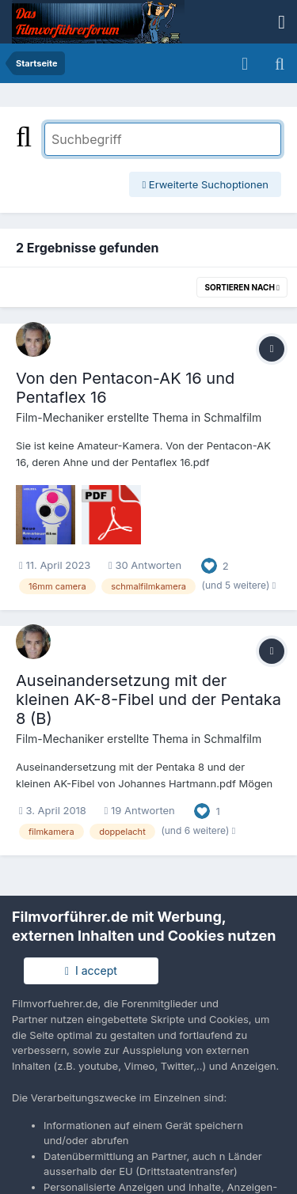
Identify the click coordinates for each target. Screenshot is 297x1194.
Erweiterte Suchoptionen (205, 184)
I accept (91, 970)
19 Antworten (140, 810)
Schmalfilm (232, 417)
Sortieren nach (242, 287)
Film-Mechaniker (60, 417)
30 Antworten (145, 565)
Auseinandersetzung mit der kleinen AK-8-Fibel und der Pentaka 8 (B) (148, 699)
